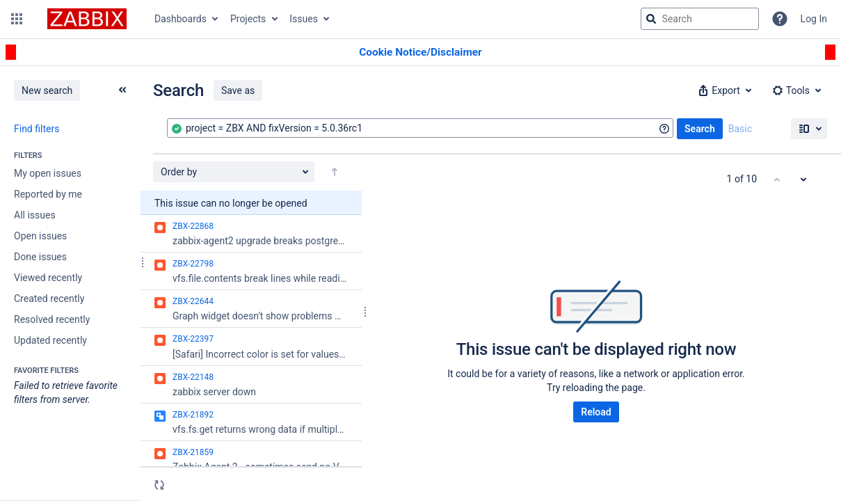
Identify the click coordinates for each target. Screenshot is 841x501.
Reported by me (48, 194)
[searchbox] (700, 19)
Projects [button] (248, 18)
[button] (16, 19)
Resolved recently (52, 319)
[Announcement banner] (420, 52)
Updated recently (50, 340)
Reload (596, 412)
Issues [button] (303, 18)
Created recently (49, 298)
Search (699, 128)
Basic (740, 128)
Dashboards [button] (180, 18)
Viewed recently (48, 277)
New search (47, 90)
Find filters (36, 128)
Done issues (40, 256)
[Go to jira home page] (87, 19)
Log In (814, 18)
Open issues (40, 235)
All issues (35, 215)
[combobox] (420, 128)
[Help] (780, 19)
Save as (238, 90)
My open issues (47, 173)
